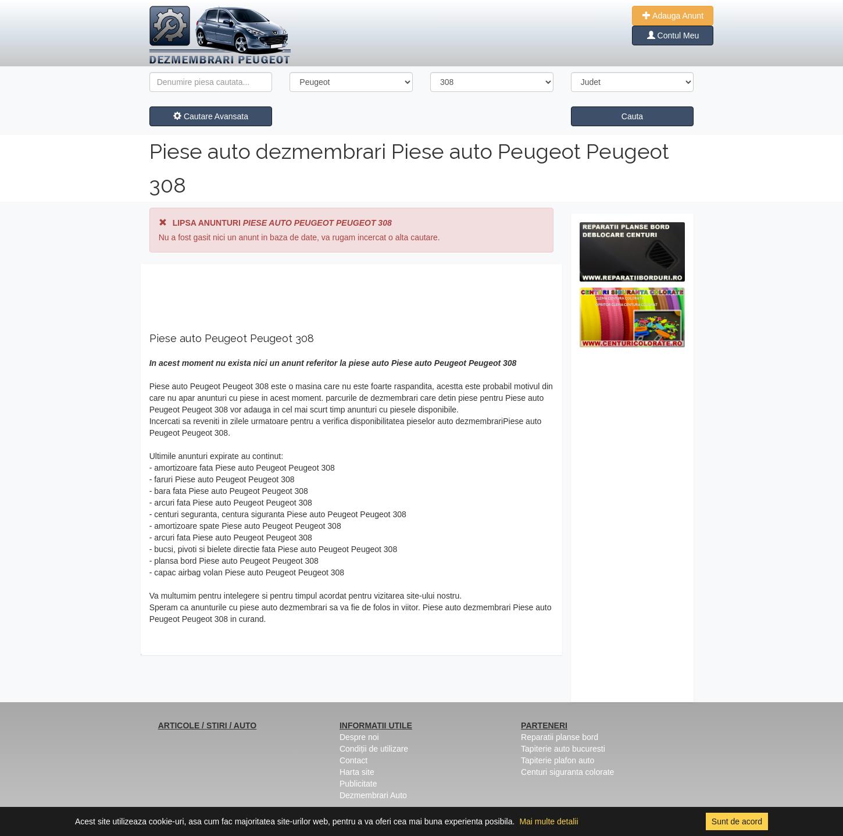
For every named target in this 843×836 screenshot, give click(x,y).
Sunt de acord (737, 821)
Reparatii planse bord (559, 737)
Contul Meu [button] (673, 35)
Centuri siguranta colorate (567, 772)
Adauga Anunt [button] (672, 15)
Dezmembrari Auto (373, 795)
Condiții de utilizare (374, 748)
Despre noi (359, 737)
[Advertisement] (632, 527)
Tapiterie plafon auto (557, 760)
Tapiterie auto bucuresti (563, 748)
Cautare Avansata (210, 116)
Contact (353, 760)
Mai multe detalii (548, 821)
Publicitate (358, 783)
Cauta (632, 116)
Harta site (357, 772)
